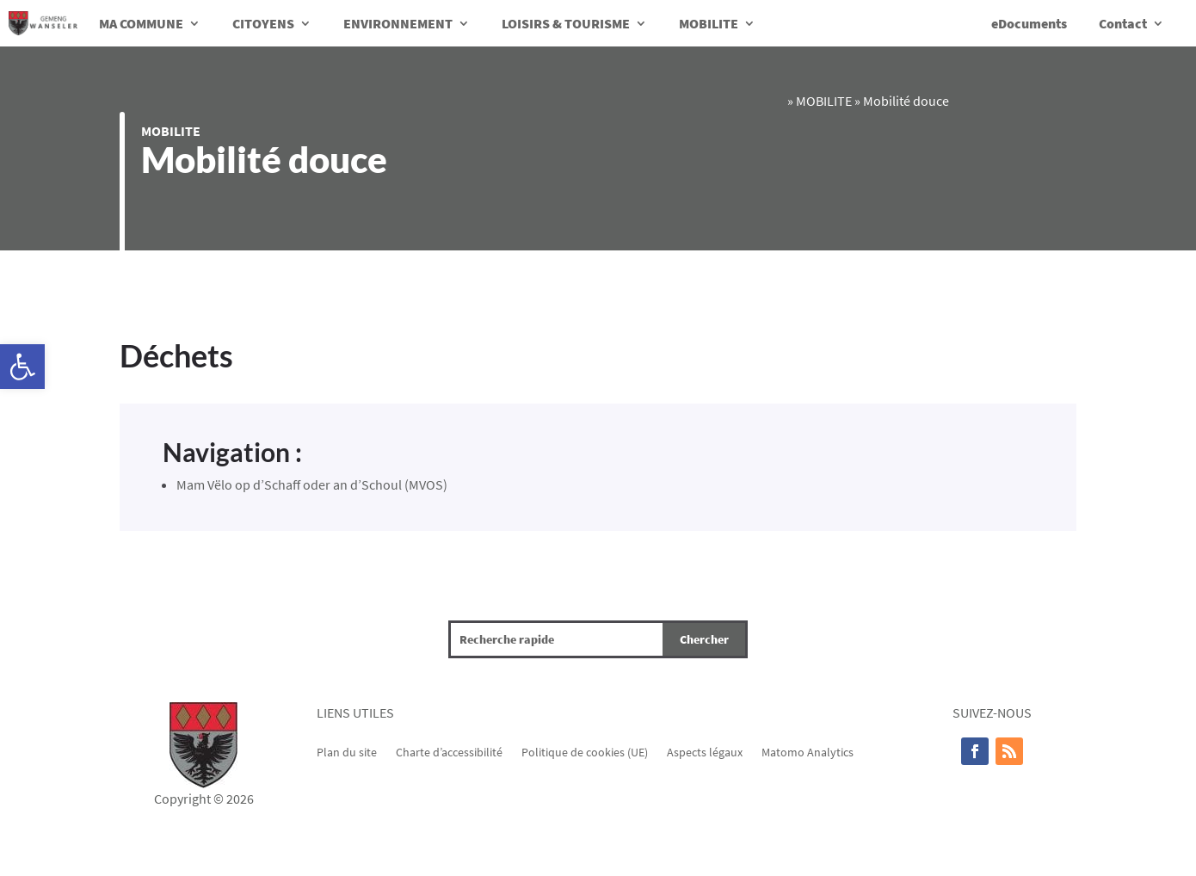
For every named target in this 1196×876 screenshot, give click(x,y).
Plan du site (347, 751)
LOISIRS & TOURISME (566, 23)
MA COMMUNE (141, 23)
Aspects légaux (705, 751)
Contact (1123, 23)
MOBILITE (708, 23)
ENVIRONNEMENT (398, 23)
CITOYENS (263, 23)
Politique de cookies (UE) (584, 751)
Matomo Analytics (807, 751)
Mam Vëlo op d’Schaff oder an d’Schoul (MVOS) (311, 484)
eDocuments (1029, 23)
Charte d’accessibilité (449, 751)
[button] (22, 366)
